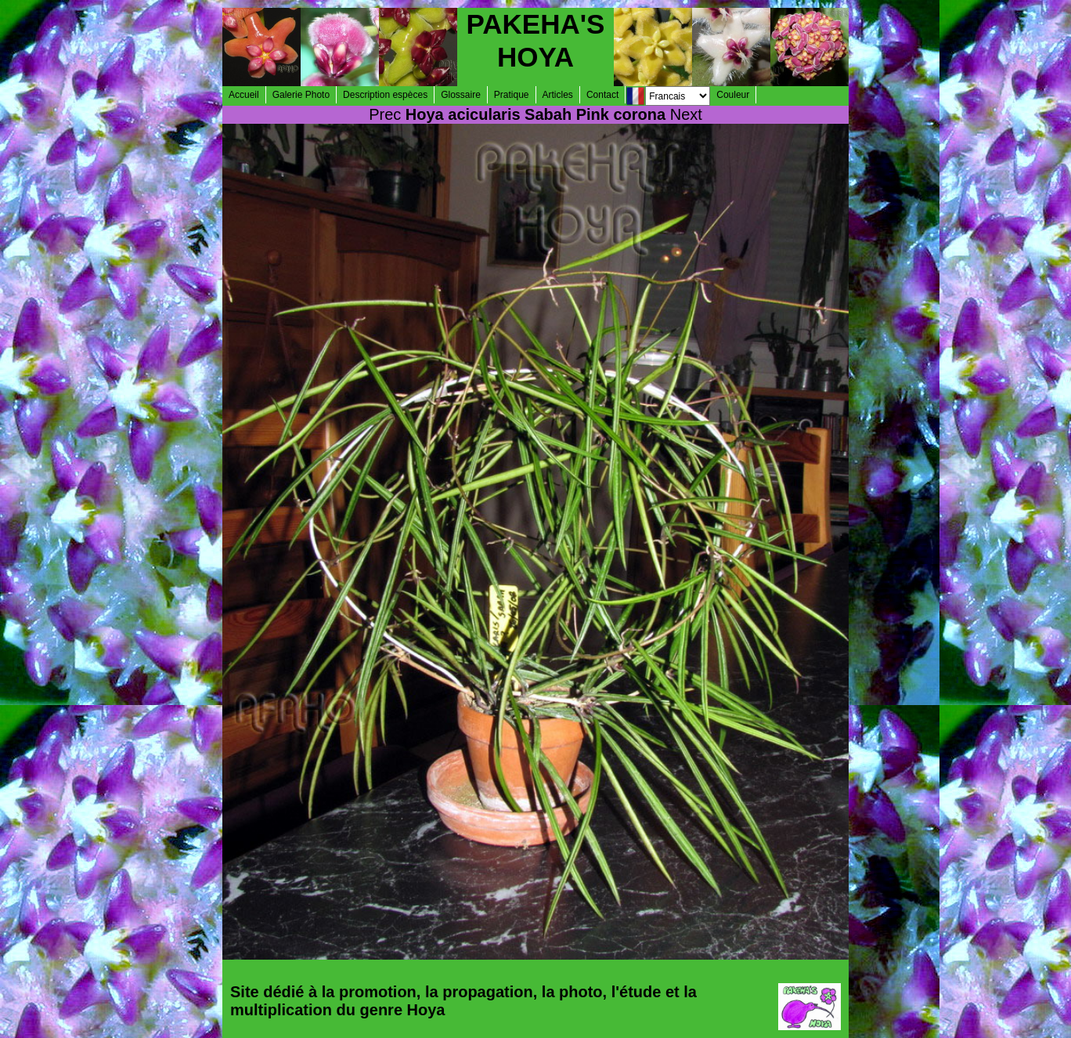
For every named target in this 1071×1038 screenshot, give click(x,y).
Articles (558, 94)
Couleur (732, 94)
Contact (602, 94)
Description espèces (385, 94)
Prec (385, 114)
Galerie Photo (301, 94)
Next (686, 114)
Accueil (244, 94)
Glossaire (461, 94)
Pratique (511, 94)
